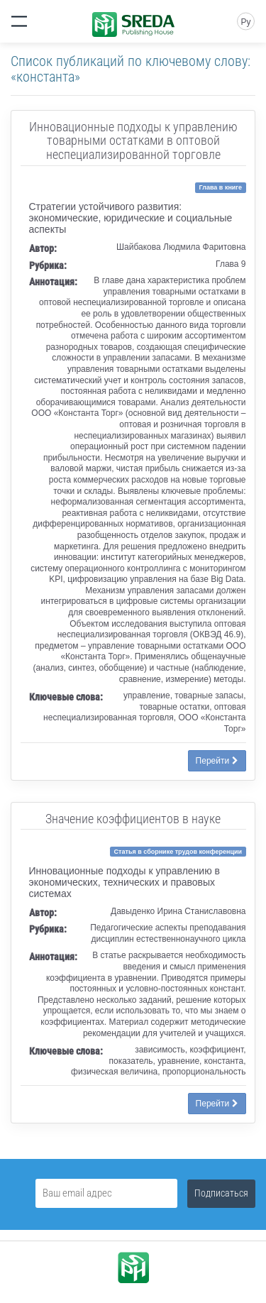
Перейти (217, 761)
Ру (245, 22)
